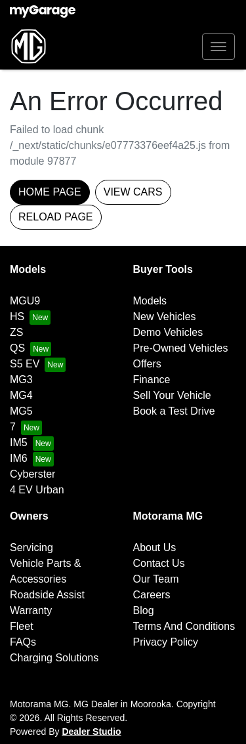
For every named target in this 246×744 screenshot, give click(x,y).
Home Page (49, 191)
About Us (154, 547)
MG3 (21, 379)
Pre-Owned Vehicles (180, 348)
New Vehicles (164, 316)
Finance (152, 379)
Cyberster (32, 474)
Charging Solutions (54, 657)
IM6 (19, 458)
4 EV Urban (37, 489)
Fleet (21, 626)
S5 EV (24, 363)
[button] (218, 46)
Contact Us (159, 563)
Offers (147, 363)
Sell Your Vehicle (172, 395)
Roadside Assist (47, 594)
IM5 (19, 442)
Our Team (156, 579)
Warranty (31, 610)
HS (17, 316)
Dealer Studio (91, 731)
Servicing (31, 547)
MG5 (21, 411)
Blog (143, 610)
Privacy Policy (166, 642)
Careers (152, 594)
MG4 (21, 395)
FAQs (23, 642)
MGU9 (25, 300)
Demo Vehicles (168, 332)
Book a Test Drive (174, 411)
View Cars (133, 191)
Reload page (55, 216)
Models (150, 300)
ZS (16, 332)
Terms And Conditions (184, 626)
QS (17, 348)
